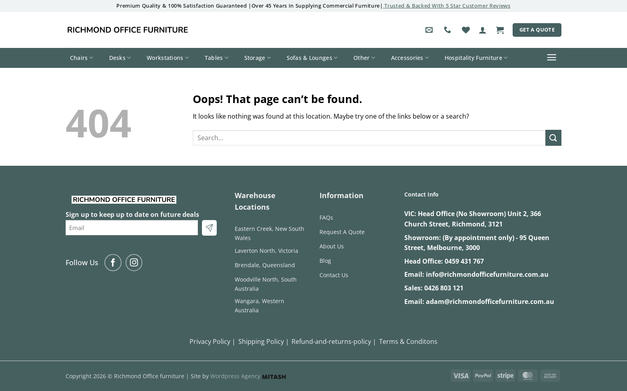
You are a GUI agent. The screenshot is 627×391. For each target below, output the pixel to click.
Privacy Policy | (213, 341)
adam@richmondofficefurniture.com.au (490, 301)
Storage (257, 58)
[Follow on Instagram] (134, 262)
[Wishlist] (466, 30)
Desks (120, 58)
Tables (216, 58)
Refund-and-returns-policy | (334, 341)
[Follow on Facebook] (113, 262)
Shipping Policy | (263, 341)
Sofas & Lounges (312, 58)
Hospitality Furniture (476, 58)
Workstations (168, 58)
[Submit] (553, 137)
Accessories (410, 58)
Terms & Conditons (408, 341)
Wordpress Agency (248, 376)
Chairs (81, 58)
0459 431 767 (464, 261)
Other (364, 58)
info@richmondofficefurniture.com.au (487, 274)
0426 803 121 (443, 288)
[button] (483, 30)
